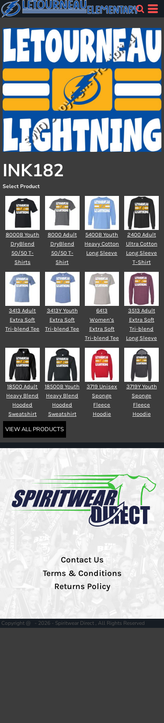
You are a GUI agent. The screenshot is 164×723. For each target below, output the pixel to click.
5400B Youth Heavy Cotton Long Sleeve (101, 243)
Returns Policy (82, 586)
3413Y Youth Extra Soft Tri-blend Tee (62, 319)
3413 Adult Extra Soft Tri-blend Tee (22, 319)
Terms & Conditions (82, 573)
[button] (140, 8)
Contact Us (82, 560)
